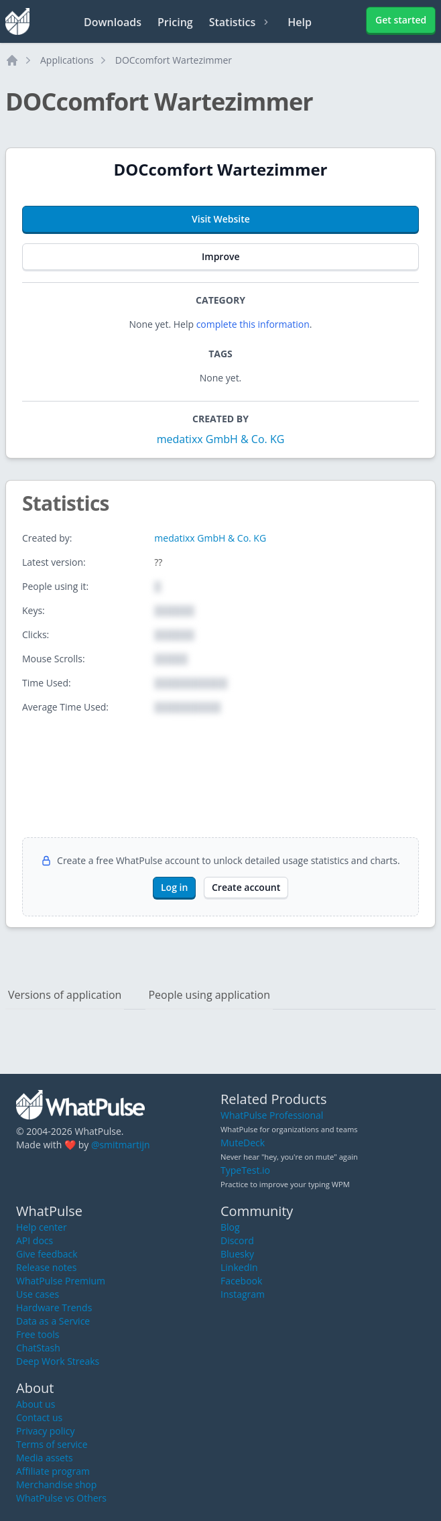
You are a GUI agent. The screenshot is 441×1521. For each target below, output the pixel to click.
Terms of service (52, 1444)
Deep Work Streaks (57, 1361)
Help (300, 22)
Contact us (39, 1417)
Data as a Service (53, 1321)
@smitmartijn (120, 1144)
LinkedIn (239, 1267)
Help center (41, 1227)
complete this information (253, 324)
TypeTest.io (245, 1170)
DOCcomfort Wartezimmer (173, 60)
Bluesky (237, 1254)
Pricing (175, 22)
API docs (34, 1240)
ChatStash (38, 1347)
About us (35, 1404)
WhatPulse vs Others (61, 1498)
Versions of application (64, 994)
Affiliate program (53, 1471)
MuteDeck (242, 1142)
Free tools (37, 1334)
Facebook (241, 1280)
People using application (209, 994)
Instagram (242, 1294)
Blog (230, 1227)
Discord (237, 1240)
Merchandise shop (56, 1484)
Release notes (46, 1267)
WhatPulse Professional (271, 1115)
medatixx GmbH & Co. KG (221, 439)
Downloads (112, 22)
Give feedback (47, 1254)
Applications (67, 60)
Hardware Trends (54, 1307)
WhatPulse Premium (60, 1280)
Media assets (44, 1457)
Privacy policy (45, 1430)
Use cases (37, 1294)
